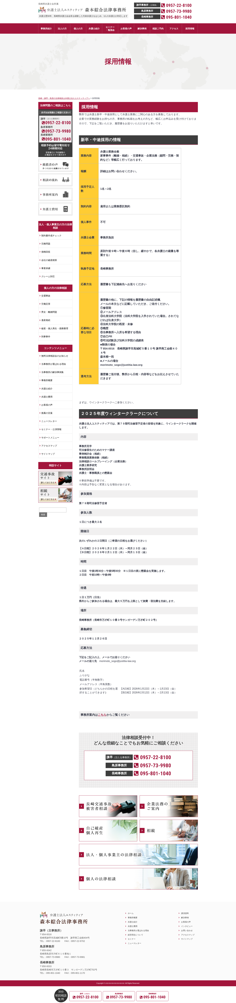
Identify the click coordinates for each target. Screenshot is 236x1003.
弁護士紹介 (46, 388)
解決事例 (185, 918)
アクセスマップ (49, 445)
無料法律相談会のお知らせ (54, 356)
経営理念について (135, 935)
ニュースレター (49, 421)
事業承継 (45, 268)
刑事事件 (45, 336)
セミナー (131, 939)
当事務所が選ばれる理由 (53, 364)
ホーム (131, 913)
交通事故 (45, 295)
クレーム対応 (48, 276)
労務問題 (45, 243)
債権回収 (45, 252)
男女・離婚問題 (49, 312)
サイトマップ (48, 454)
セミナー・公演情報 (51, 429)
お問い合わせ (187, 930)
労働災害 (45, 304)
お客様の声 (46, 405)
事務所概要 (46, 380)
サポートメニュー (50, 437)
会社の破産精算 (49, 260)
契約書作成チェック (51, 235)
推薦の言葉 (46, 413)
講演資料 (185, 913)
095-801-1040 (58, 139)
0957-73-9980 (58, 131)
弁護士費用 (46, 396)
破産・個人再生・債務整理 (54, 328)
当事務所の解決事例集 (52, 372)
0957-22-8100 (58, 122)
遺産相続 (45, 320)
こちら (102, 714)
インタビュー (187, 926)
